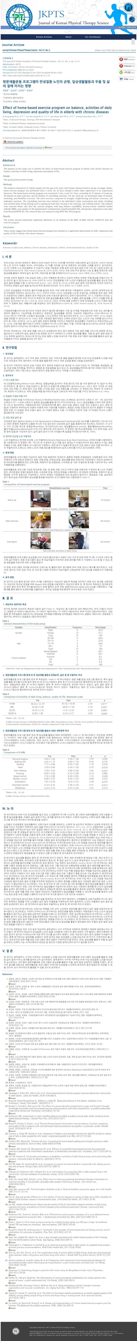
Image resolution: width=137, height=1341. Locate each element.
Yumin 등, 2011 (80, 830)
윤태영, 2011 (86, 296)
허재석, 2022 (101, 273)
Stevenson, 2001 (83, 386)
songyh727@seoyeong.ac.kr (86, 130)
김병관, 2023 (82, 286)
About (68, 37)
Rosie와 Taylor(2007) (34, 843)
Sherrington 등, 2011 (18, 837)
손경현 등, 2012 (77, 316)
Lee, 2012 (86, 827)
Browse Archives (44, 37)
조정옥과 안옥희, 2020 (51, 293)
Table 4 (76, 735)
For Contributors (93, 37)
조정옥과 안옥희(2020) (36, 911)
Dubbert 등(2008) (12, 909)
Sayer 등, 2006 (30, 280)
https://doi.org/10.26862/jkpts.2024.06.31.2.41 (28, 75)
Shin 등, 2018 (37, 301)
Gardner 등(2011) (86, 863)
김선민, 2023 (57, 271)
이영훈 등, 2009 (88, 432)
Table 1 (85, 477)
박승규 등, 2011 (22, 301)
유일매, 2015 (58, 286)
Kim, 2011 (76, 827)
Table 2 (50, 609)
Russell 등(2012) (98, 860)
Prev (108, 50)
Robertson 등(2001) (83, 845)
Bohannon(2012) (53, 837)
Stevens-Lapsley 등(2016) (51, 879)
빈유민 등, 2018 (44, 280)
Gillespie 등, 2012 (37, 837)
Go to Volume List (121, 50)
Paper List (100, 50)
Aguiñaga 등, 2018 (55, 326)
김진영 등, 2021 (24, 321)
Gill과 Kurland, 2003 (74, 273)
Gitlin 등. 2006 (50, 301)
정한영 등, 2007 (74, 402)
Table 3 (52, 679)
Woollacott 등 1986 (19, 271)
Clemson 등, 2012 (64, 830)
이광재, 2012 (89, 273)
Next (133, 50)
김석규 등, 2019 (59, 283)
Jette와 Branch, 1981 (42, 283)
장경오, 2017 (70, 286)
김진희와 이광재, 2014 (95, 316)
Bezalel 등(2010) (35, 871)
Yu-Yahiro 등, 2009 (69, 303)
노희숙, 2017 (35, 293)
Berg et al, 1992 (101, 391)
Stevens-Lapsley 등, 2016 (40, 271)
